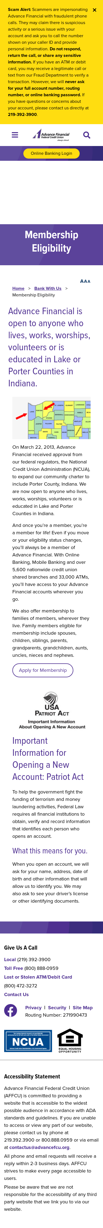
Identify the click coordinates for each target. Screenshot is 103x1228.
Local (10, 959)
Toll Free (13, 968)
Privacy (33, 1008)
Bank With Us (48, 288)
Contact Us (16, 994)
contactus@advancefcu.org (39, 1147)
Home (18, 288)
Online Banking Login (51, 153)
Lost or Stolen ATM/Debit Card (38, 977)
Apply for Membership (43, 670)
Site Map (83, 1008)
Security (57, 1008)
